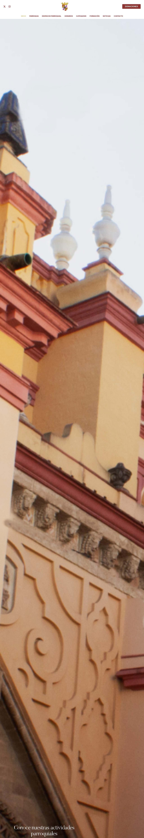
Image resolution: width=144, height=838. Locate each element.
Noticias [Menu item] (106, 16)
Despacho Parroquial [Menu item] (51, 16)
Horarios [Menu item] (69, 16)
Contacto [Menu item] (118, 16)
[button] (138, 828)
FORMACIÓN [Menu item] (94, 16)
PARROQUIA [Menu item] (34, 16)
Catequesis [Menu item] (81, 16)
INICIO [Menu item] (23, 16)
